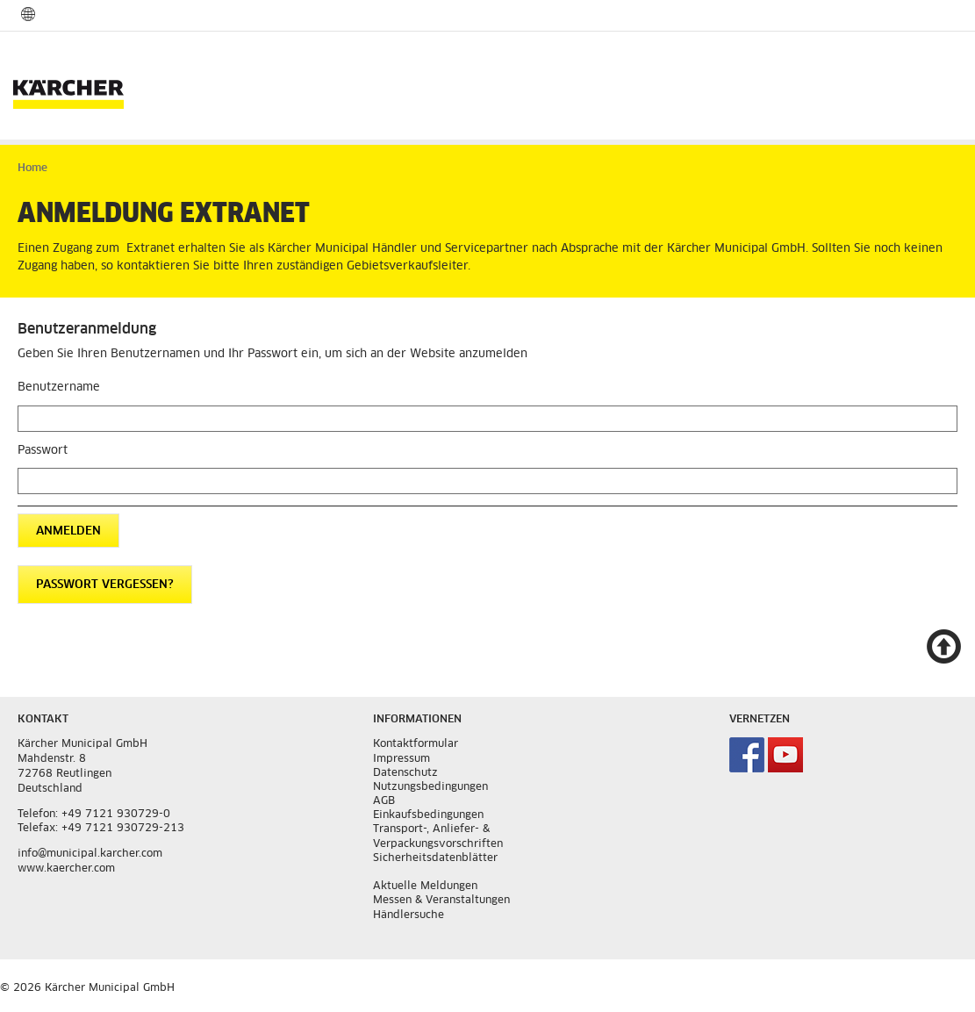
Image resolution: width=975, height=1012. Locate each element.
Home (32, 168)
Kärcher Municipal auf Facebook (746, 754)
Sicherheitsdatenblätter (435, 858)
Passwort (43, 450)
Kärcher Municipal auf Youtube (785, 754)
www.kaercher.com (66, 869)
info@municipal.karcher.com (90, 854)
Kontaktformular (415, 744)
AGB (384, 801)
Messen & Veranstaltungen (441, 900)
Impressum (401, 759)
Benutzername (59, 387)
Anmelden (68, 531)
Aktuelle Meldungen (425, 886)
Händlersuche (408, 915)
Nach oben (943, 647)
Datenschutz (405, 773)
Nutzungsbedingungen (430, 787)
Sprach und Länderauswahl (28, 14)
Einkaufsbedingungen (428, 815)
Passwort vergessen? (105, 585)
